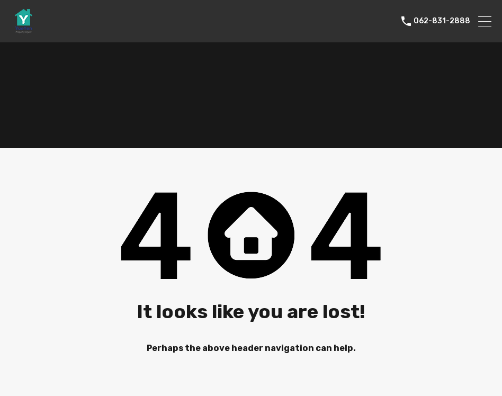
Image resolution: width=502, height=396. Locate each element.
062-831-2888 (442, 21)
